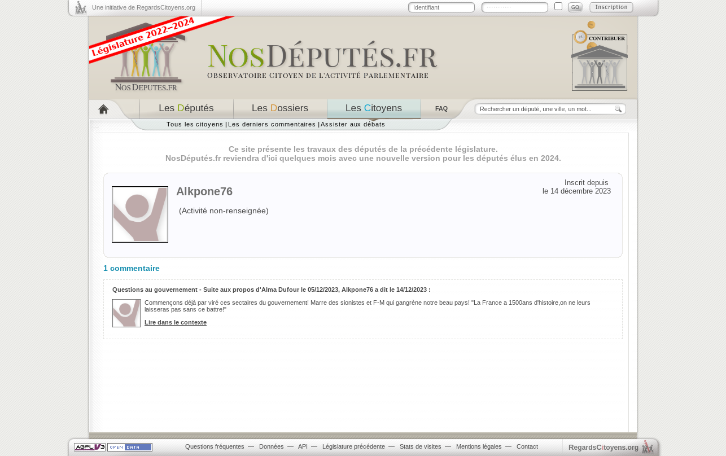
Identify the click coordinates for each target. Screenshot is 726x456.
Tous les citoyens (195, 124)
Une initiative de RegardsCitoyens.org (143, 7)
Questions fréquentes (214, 446)
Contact (527, 446)
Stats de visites (420, 446)
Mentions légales (479, 446)
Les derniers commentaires (272, 124)
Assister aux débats (353, 124)
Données (271, 446)
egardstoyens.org (603, 447)
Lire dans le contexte (176, 322)
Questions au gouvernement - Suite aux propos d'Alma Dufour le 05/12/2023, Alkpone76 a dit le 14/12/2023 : (271, 289)
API (303, 446)
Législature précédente (353, 446)
